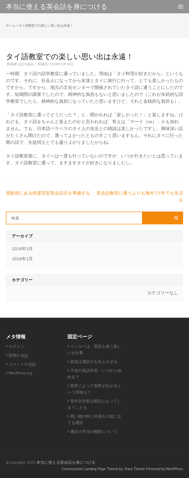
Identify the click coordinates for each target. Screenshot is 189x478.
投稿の (18, 355)
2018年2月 (22, 259)
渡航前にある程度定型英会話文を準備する (48, 193)
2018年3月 (22, 248)
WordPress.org (20, 372)
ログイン (16, 346)
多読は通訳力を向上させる (93, 361)
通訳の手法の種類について (93, 431)
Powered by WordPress (164, 468)
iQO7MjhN (25, 64)
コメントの (22, 364)
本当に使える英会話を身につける (57, 6)
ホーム (11, 25)
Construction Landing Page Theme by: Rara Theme (103, 468)
